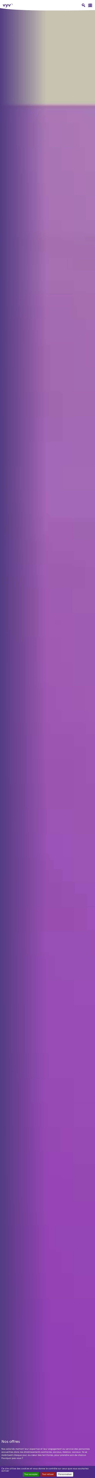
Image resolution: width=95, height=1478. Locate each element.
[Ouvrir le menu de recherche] (83, 5)
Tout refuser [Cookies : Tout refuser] (48, 1474)
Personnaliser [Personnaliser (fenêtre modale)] (65, 1474)
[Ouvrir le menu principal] (90, 5)
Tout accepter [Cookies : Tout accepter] (31, 1474)
